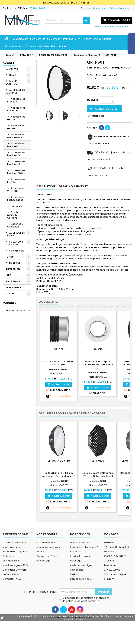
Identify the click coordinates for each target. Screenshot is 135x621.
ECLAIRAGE (19, 38)
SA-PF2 (58, 349)
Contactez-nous (12, 579)
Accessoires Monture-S (16, 145)
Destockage (43, 560)
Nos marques (102, 38)
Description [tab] (45, 186)
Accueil (9, 63)
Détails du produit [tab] (73, 186)
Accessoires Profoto (16, 181)
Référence (93, 67)
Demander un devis (81, 579)
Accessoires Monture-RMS (16, 172)
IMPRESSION (70, 38)
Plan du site (76, 569)
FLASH (12, 75)
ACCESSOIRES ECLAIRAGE (15, 91)
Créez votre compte (120, 8)
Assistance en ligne (81, 565)
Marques (9, 303)
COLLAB (29, 46)
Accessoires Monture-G (16, 154)
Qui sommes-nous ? (14, 542)
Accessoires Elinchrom (16, 109)
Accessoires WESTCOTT (16, 190)
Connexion (99, 8)
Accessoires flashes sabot (16, 198)
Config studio (16, 250)
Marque (117, 67)
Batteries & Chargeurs (15, 225)
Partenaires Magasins (15, 551)
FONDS (34, 38)
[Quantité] (105, 100)
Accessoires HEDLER (16, 118)
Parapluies (17, 206)
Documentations (45, 542)
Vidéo (73, 574)
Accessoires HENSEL (16, 127)
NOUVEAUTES (46, 46)
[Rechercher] (67, 20)
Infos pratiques (11, 547)
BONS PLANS (12, 46)
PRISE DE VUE (51, 38)
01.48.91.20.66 (37, 8)
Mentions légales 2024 (15, 565)
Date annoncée (59, 396)
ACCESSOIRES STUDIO (15, 234)
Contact (7, 8)
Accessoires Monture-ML (16, 163)
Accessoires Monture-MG (16, 136)
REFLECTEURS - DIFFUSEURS (15, 243)
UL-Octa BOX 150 (58, 461)
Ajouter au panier (104, 109)
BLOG (62, 46)
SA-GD (97, 349)
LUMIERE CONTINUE (11, 82)
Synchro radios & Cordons (13, 215)
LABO (85, 38)
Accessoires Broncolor (16, 100)
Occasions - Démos (47, 556)
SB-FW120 (97, 461)
